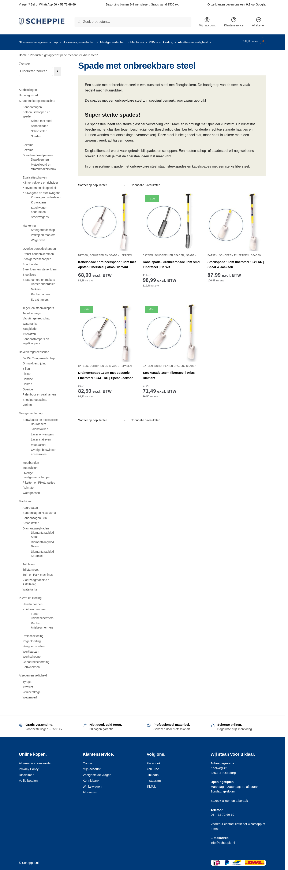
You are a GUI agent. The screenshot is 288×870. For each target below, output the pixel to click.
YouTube (153, 766)
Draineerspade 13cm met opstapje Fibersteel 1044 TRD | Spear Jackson (106, 372)
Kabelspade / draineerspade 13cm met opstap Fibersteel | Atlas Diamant (107, 262)
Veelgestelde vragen (97, 772)
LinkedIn (153, 772)
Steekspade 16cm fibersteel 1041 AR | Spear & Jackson (235, 262)
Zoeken (24, 61)
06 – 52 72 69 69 (64, 4)
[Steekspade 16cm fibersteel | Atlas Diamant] (172, 330)
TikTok (151, 784)
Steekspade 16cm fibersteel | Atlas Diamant (169, 372)
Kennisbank (91, 778)
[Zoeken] (57, 68)
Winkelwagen (92, 784)
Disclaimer (26, 772)
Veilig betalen (28, 778)
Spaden (126, 252)
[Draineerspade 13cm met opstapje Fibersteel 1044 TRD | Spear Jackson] (107, 330)
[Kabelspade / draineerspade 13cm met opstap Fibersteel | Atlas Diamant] (107, 219)
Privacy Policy (28, 766)
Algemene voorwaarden (35, 760)
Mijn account (207, 22)
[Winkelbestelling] (102, 182)
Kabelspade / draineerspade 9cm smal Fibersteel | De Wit (171, 262)
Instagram (154, 778)
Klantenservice (233, 22)
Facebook (154, 760)
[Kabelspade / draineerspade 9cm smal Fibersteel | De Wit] (172, 219)
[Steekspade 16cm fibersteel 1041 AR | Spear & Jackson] (236, 219)
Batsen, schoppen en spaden (98, 252)
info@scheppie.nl (223, 840)
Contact (88, 760)
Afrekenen (258, 22)
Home (23, 52)
